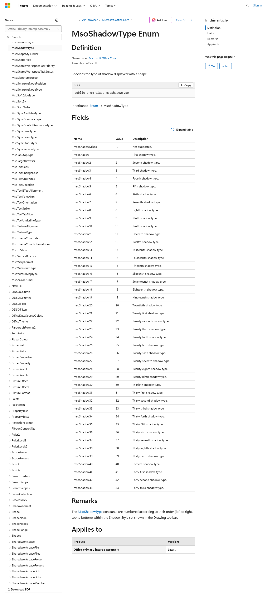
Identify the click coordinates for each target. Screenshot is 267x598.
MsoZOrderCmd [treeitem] (22, 280)
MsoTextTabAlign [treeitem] (22, 214)
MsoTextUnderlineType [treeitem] (26, 220)
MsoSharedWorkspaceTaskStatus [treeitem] (33, 71)
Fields (210, 33)
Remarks (212, 39)
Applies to (213, 44)
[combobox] (33, 28)
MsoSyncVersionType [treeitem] (25, 149)
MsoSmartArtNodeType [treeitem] (27, 89)
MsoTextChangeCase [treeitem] (25, 173)
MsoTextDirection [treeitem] (23, 185)
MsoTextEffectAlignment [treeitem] (27, 190)
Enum (94, 105)
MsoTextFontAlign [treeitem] (23, 196)
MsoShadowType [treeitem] (23, 48)
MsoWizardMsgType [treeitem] (25, 274)
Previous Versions (38, 585)
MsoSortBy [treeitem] (19, 101)
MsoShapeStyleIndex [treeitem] (25, 54)
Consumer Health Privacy (120, 585)
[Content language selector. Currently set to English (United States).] (24, 575)
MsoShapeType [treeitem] (21, 60)
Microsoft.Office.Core (115, 20)
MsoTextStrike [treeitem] (21, 208)
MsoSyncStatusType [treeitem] (25, 143)
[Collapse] (56, 20)
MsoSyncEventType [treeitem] (24, 137)
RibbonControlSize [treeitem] (23, 428)
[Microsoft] (7, 5)
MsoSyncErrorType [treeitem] (24, 131)
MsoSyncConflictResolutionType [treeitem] (32, 125)
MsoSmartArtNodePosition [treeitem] (29, 83)
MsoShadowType (90, 511)
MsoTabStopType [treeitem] (22, 155)
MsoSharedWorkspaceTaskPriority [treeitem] (33, 66)
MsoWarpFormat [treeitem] (22, 262)
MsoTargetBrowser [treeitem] (23, 161)
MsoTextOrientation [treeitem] (24, 202)
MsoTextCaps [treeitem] (20, 167)
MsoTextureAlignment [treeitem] (26, 226)
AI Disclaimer (13, 585)
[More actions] (191, 20)
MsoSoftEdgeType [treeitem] (23, 95)
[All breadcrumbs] (75, 20)
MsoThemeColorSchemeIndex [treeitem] (31, 244)
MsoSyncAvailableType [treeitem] (26, 113)
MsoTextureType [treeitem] (22, 232)
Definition (213, 28)
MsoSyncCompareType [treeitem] (26, 119)
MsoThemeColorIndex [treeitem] (26, 238)
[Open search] (247, 5)
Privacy (91, 585)
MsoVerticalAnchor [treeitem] (24, 256)
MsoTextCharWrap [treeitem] (23, 179)
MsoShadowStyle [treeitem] (23, 42)
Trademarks (173, 585)
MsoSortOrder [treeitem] (21, 107)
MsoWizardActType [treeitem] (24, 268)
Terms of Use (152, 585)
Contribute (75, 585)
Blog (57, 585)
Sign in (257, 5)
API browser (90, 20)
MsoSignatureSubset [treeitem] (25, 78)
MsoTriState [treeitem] (19, 250)
